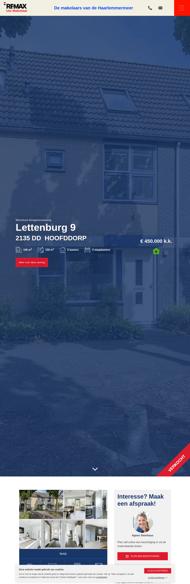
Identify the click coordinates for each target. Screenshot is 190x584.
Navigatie (179, 8)
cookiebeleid (101, 577)
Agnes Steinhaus (142, 535)
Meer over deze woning (32, 262)
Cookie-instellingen (156, 578)
